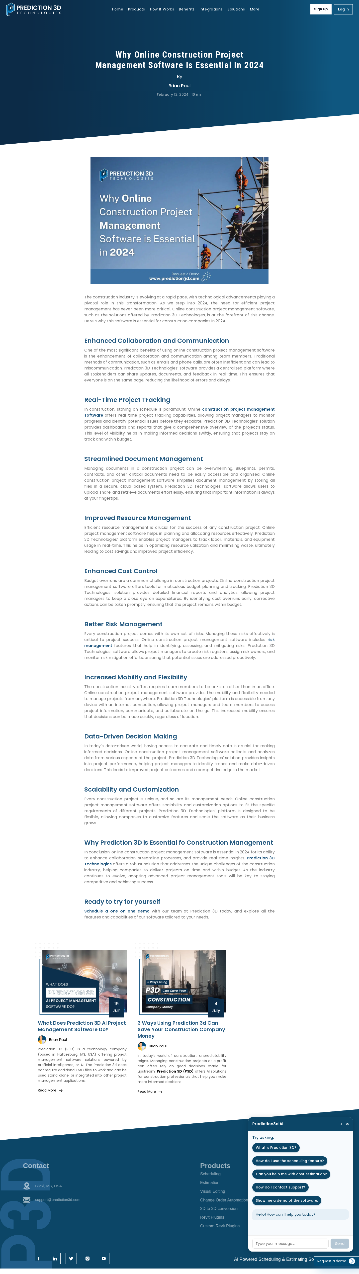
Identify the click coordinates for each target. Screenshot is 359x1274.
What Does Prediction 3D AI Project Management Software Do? (82, 1026)
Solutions (236, 9)
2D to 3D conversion (230, 1211)
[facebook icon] (39, 1263)
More (255, 9)
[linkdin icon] (56, 1263)
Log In (343, 9)
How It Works (162, 9)
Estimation (220, 1183)
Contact (22, 1166)
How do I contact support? (280, 1187)
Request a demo (336, 1256)
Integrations (211, 9)
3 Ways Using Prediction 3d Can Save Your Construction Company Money (181, 1029)
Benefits (187, 9)
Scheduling (221, 1174)
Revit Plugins (223, 1220)
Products (136, 9)
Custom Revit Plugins (231, 1229)
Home (117, 9)
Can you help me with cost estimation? (291, 1174)
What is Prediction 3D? (276, 1147)
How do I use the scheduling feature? (290, 1160)
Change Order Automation (236, 1201)
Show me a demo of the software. (287, 1200)
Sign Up (321, 8)
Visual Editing (223, 1192)
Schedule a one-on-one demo (117, 911)
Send (340, 1243)
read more (50, 1090)
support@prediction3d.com (42, 1205)
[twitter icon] (74, 1263)
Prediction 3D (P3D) (175, 1071)
